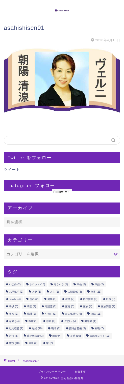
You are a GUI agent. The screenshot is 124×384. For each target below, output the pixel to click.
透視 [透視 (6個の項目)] (13, 335)
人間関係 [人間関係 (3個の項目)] (75, 291)
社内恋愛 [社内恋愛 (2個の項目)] (16, 328)
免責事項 (80, 371)
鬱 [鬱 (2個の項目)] (49, 343)
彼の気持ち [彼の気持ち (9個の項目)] (73, 313)
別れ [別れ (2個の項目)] (34, 299)
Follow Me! (61, 192)
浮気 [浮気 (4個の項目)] (50, 321)
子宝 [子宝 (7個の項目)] (31, 306)
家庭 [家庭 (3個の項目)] (69, 306)
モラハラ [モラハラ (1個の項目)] (61, 284)
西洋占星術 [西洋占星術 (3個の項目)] (77, 328)
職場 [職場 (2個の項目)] (55, 328)
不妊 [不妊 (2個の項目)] (99, 284)
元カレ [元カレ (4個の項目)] (15, 299)
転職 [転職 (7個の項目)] (99, 328)
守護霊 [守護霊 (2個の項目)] (51, 306)
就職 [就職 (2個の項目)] (31, 313)
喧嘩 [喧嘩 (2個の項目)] (69, 299)
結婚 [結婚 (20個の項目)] (37, 328)
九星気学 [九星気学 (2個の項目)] (16, 291)
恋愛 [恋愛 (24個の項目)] (14, 321)
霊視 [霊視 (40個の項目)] (14, 343)
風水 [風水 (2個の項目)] (33, 343)
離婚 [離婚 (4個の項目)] (57, 335)
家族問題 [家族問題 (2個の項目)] (108, 306)
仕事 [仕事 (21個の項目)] (96, 291)
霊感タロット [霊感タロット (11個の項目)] (100, 335)
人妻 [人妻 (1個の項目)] (36, 291)
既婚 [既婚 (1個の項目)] (33, 321)
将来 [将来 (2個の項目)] (13, 313)
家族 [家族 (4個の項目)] (87, 306)
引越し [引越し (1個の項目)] (51, 313)
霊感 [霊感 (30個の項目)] (75, 335)
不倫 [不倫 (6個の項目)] (81, 284)
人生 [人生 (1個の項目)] (54, 291)
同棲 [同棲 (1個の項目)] (52, 299)
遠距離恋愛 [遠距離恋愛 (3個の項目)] (35, 335)
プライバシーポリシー (52, 371)
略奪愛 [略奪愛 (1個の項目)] (90, 321)
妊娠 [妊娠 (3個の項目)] (110, 299)
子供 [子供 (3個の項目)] (13, 306)
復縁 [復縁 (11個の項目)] (96, 313)
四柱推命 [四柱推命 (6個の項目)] (90, 299)
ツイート (12, 169)
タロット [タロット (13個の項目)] (37, 284)
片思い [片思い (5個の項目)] (70, 321)
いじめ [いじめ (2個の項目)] (15, 284)
